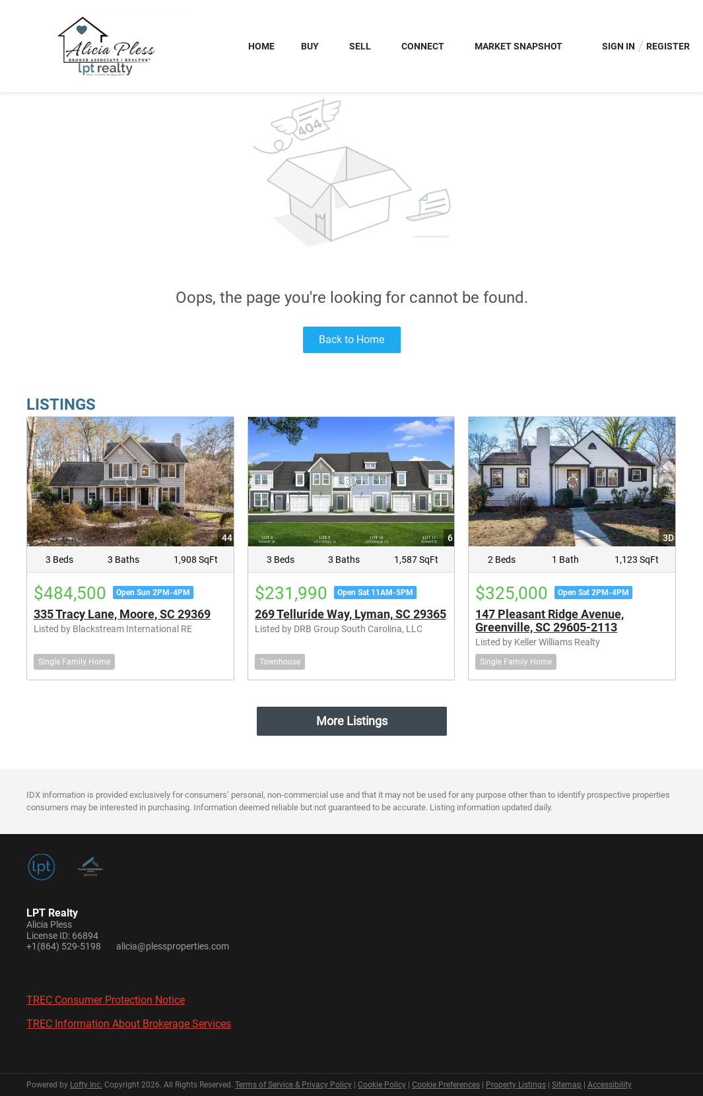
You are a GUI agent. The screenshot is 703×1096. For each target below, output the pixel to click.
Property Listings (516, 1084)
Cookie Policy (382, 1084)
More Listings (351, 721)
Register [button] (668, 46)
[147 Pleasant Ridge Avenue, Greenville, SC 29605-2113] (572, 481)
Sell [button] (360, 46)
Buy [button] (310, 46)
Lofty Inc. (86, 1084)
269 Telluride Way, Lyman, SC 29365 (350, 614)
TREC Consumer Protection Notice (105, 1000)
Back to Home (351, 339)
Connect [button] (422, 46)
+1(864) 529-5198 (63, 946)
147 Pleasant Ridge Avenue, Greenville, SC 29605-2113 (549, 620)
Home (261, 46)
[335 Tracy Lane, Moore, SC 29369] (130, 481)
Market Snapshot (518, 46)
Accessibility (609, 1084)
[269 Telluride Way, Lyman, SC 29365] (351, 481)
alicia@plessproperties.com (172, 946)
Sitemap (567, 1084)
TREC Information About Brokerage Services (128, 1023)
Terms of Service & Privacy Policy (293, 1084)
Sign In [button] (618, 46)
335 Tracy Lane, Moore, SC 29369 (122, 614)
